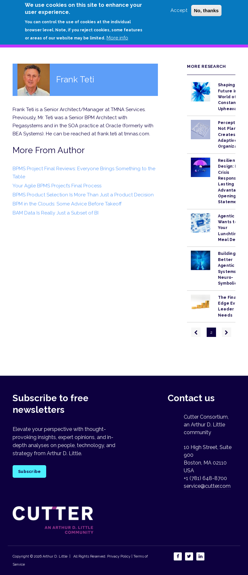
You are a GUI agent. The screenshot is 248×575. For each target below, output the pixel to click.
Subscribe (29, 471)
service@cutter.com (207, 486)
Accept (178, 10)
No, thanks (206, 10)
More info (117, 38)
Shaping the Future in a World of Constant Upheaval (231, 97)
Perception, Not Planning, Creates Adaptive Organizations (233, 134)
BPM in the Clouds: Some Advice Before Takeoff (67, 204)
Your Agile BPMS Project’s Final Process (57, 186)
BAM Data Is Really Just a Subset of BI (55, 213)
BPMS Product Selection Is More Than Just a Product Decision (83, 195)
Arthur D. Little (54, 556)
